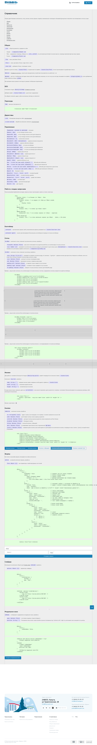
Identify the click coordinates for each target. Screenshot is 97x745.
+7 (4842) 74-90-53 (77, 699)
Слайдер (9, 38)
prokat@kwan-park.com (78, 708)
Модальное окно (11, 40)
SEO (8, 23)
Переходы (9, 24)
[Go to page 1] (47, 609)
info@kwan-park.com (47, 704)
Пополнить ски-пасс (10, 719)
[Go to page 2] (49, 609)
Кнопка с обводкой (44, 448)
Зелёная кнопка (32, 448)
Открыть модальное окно (13, 657)
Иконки (8, 33)
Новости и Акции (53, 719)
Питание (22, 717)
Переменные (10, 28)
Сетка (8, 31)
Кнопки (8, 35)
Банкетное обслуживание (26, 719)
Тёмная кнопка (21, 448)
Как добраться (53, 721)
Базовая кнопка (10, 448)
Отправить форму (48, 556)
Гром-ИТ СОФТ (13, 742)
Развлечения (38, 717)
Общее (8, 21)
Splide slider (27, 565)
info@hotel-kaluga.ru (77, 701)
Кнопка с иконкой (79, 448)
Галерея (51, 728)
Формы (8, 36)
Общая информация (54, 723)
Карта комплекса (9, 721)
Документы (52, 726)
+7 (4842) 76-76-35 (77, 706)
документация (28, 118)
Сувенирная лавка (54, 730)
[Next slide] (92, 607)
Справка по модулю (16, 73)
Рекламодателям (53, 732)
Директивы (9, 26)
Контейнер (9, 30)
